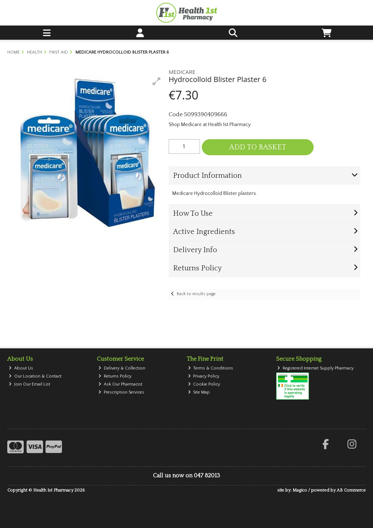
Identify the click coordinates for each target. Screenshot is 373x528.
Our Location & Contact (35, 376)
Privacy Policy (204, 376)
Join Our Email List (29, 384)
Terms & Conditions (210, 368)
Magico (299, 490)
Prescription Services (121, 392)
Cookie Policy (204, 384)
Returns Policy (114, 376)
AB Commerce (351, 490)
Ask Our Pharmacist (120, 384)
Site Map (199, 392)
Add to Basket (257, 147)
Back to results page (196, 294)
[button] (156, 81)
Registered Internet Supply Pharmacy (315, 368)
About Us (21, 368)
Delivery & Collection (121, 368)
